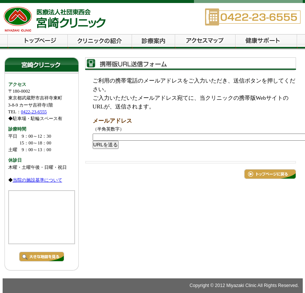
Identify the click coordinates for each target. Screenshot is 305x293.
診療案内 (153, 42)
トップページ (38, 42)
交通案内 (205, 42)
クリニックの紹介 (100, 42)
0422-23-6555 (34, 111)
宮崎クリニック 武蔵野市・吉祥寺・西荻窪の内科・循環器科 (87, 19)
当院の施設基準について (37, 180)
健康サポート (266, 42)
